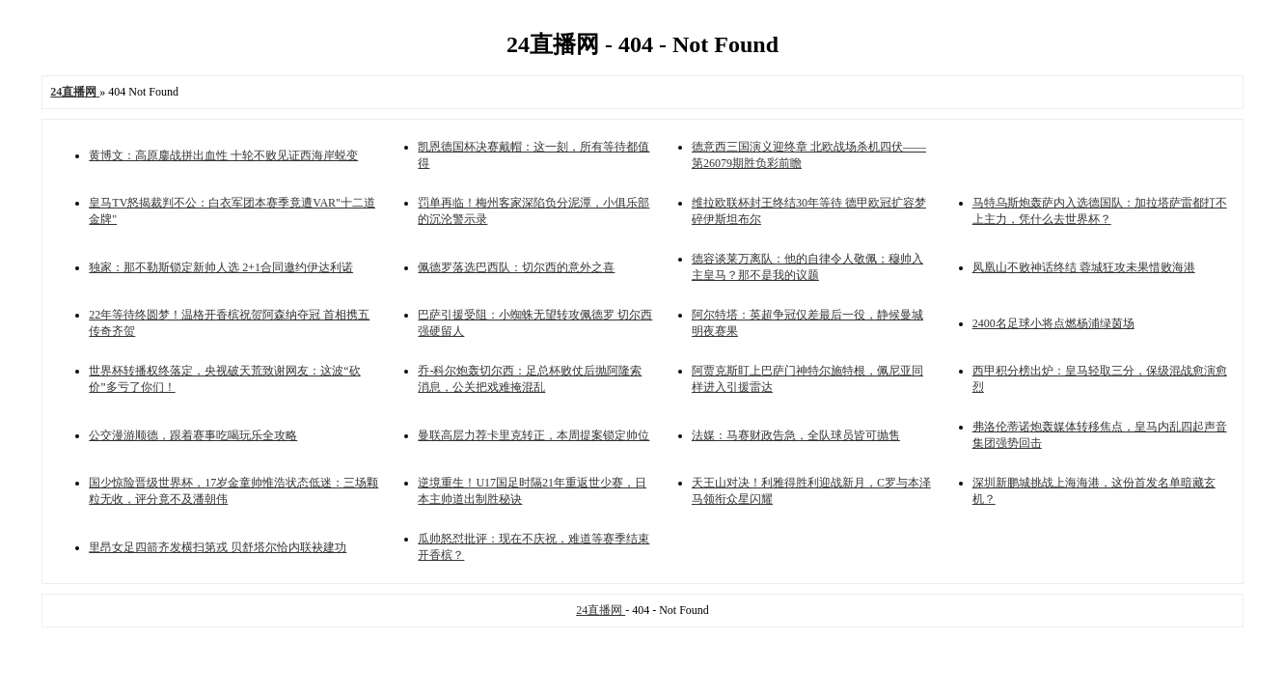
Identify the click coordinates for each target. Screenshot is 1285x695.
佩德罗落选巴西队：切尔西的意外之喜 (516, 267)
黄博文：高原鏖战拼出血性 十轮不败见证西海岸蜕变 (223, 155)
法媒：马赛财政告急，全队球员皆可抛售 (796, 435)
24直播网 (600, 610)
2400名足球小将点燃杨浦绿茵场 (1053, 323)
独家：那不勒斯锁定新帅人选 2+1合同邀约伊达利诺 (221, 267)
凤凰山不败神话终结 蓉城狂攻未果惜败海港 (1083, 267)
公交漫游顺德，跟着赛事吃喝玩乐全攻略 (193, 435)
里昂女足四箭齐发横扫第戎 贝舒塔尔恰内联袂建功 (217, 547)
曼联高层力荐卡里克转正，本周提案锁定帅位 (533, 435)
